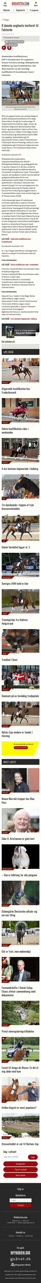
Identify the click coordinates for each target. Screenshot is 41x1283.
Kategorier (20, 1164)
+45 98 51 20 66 (11, 1222)
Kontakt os (20, 1236)
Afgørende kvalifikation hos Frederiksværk (16, 240)
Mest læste (20, 1175)
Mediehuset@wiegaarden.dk (26, 1222)
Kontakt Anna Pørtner (21, 747)
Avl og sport (7, 577)
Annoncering (28, 1236)
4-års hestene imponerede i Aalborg (23, 318)
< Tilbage (5, 20)
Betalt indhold (7, 869)
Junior (5, 614)
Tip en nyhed (20, 1169)
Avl (4, 499)
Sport (4, 653)
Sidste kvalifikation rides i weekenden (24, 264)
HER (19, 155)
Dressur (5, 382)
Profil (4, 1061)
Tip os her (11, 1236)
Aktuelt (5, 832)
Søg (32, 1157)
